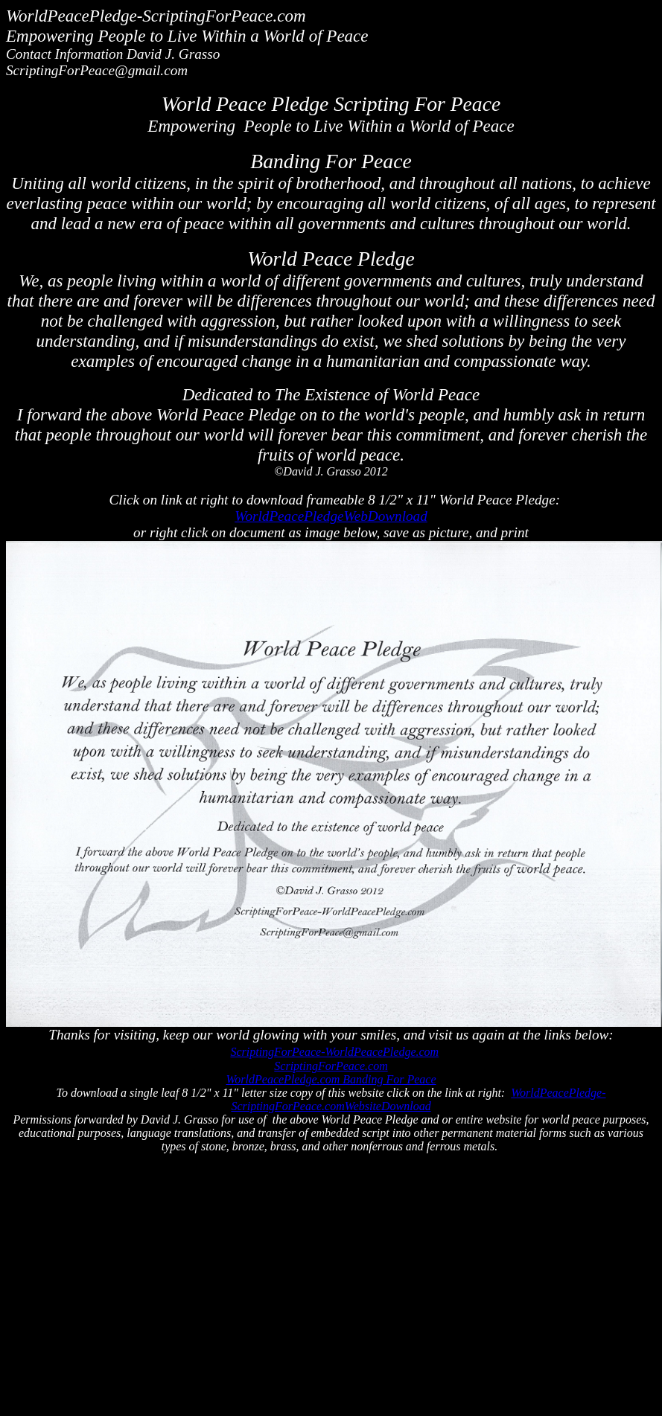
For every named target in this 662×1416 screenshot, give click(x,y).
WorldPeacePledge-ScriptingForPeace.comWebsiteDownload (418, 1099)
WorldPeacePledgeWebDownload (331, 516)
